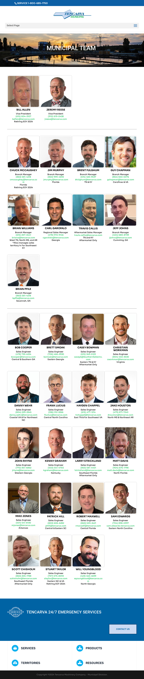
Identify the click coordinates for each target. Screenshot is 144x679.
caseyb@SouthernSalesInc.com (88, 358)
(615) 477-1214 (88, 412)
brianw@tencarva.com (23, 237)
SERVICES (28, 648)
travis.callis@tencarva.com (88, 235)
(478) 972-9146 (56, 235)
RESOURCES (95, 663)
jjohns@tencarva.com (120, 237)
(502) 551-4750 (56, 467)
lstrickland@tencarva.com (88, 470)
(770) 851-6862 (23, 467)
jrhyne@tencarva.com (23, 470)
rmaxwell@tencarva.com (88, 525)
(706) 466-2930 (56, 354)
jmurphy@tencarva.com (55, 179)
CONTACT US (123, 629)
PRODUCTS (94, 648)
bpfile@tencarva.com (23, 298)
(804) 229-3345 (23, 412)
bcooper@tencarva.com (23, 357)
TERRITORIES (30, 663)
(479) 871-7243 (120, 412)
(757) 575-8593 (56, 576)
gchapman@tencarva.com (120, 179)
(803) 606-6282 (56, 523)
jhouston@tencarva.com (120, 415)
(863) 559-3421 (88, 523)
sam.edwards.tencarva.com (121, 525)
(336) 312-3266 (55, 412)
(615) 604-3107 (23, 116)
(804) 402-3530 (120, 357)
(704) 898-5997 (120, 523)
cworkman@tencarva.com (120, 359)
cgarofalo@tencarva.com (56, 237)
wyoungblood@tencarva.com (88, 579)
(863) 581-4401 (88, 467)
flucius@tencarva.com (55, 415)
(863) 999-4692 (56, 177)
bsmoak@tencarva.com (56, 357)
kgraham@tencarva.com (55, 470)
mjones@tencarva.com (23, 525)
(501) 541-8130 (23, 522)
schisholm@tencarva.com (23, 578)
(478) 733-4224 (23, 354)
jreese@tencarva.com (56, 119)
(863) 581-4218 (23, 177)
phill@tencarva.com (55, 525)
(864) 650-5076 (120, 177)
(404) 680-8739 (120, 235)
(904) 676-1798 (121, 467)
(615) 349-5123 (88, 354)
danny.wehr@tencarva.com (23, 415)
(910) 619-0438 (56, 116)
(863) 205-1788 (23, 576)
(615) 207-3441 (23, 235)
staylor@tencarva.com (55, 578)
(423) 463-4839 (88, 576)
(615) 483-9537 (88, 177)
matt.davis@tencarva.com (120, 470)
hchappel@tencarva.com (88, 415)
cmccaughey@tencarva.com (23, 180)
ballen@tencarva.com (23, 119)
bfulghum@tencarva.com (88, 179)
